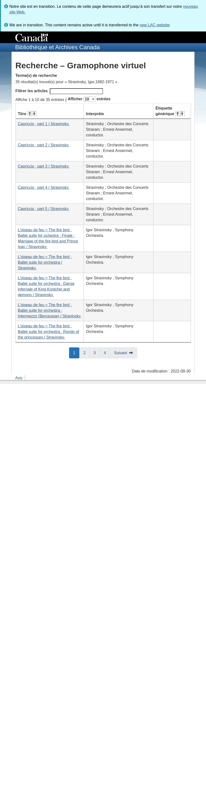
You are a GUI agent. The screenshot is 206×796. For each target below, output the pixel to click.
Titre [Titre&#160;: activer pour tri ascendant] (27, 114)
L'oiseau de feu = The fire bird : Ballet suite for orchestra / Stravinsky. (45, 262)
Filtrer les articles (59, 91)
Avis (18, 378)
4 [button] (107, 352)
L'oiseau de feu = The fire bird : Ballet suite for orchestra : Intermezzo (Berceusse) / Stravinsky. (49, 310)
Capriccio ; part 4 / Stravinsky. (43, 187)
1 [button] (76, 352)
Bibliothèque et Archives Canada (57, 47)
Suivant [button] (120, 353)
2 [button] (86, 352)
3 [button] (96, 352)
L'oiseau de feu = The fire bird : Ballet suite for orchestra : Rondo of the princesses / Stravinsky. (48, 331)
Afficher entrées (89, 99)
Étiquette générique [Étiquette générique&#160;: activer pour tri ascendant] (170, 111)
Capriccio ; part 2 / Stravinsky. (43, 145)
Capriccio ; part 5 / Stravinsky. (43, 209)
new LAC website (155, 25)
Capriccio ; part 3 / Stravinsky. (43, 166)
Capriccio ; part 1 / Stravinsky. (43, 124)
